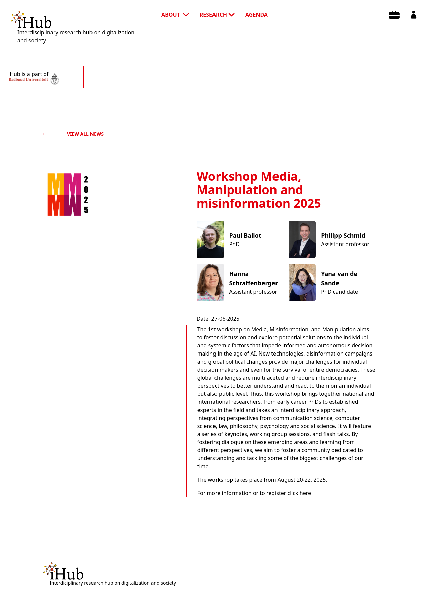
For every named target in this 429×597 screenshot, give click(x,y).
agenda (256, 14)
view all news (73, 134)
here (305, 493)
